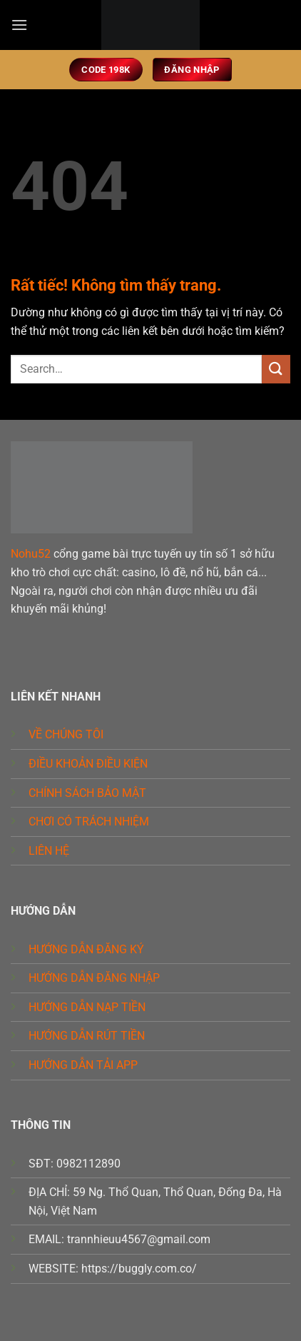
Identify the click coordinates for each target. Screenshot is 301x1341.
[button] (19, 24)
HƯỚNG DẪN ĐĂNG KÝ (86, 949)
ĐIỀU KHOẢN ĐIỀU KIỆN (88, 763)
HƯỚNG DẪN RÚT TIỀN (87, 1036)
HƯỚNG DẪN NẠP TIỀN (87, 1007)
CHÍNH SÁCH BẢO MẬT (87, 793)
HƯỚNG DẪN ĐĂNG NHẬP (94, 978)
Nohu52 (31, 554)
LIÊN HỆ (49, 851)
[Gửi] (276, 369)
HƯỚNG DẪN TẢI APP (83, 1065)
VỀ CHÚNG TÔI (66, 734)
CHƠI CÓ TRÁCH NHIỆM (89, 821)
